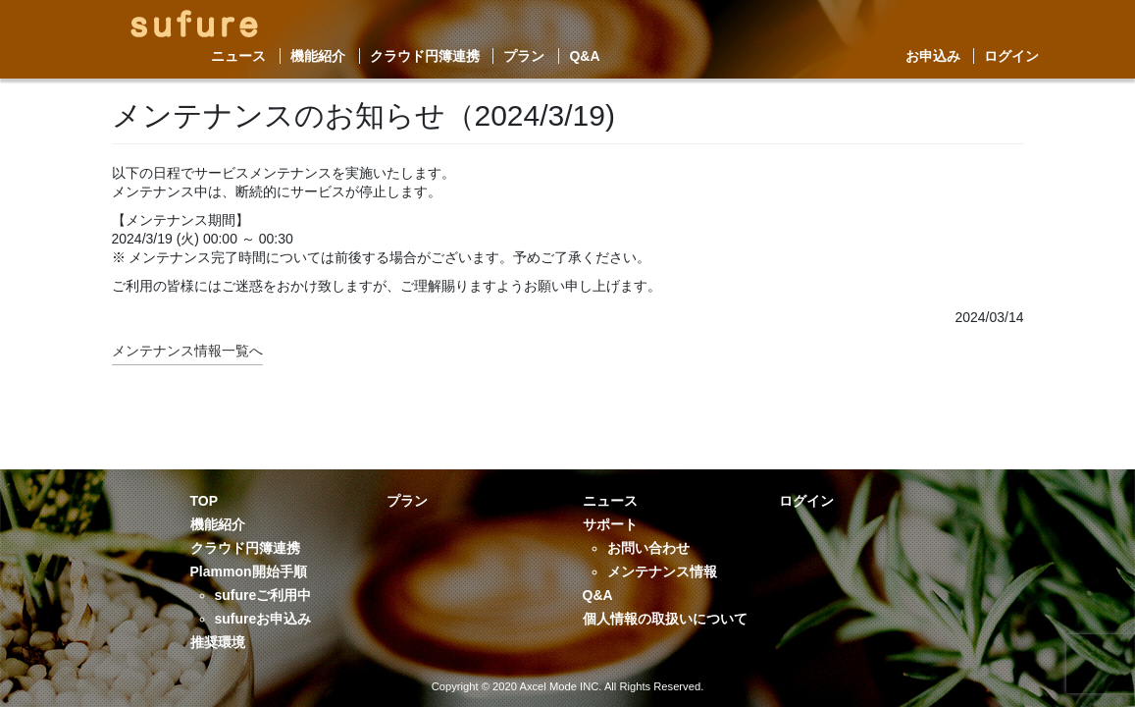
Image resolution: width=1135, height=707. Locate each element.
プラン (523, 56)
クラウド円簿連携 (425, 56)
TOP (204, 501)
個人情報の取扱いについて (665, 618)
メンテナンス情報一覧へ (187, 350)
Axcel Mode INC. (560, 686)
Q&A (584, 56)
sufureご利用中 (263, 595)
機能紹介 (317, 56)
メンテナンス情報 (662, 571)
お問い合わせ (648, 548)
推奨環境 (217, 642)
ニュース (238, 56)
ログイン (1011, 56)
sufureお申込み (263, 618)
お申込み (932, 56)
